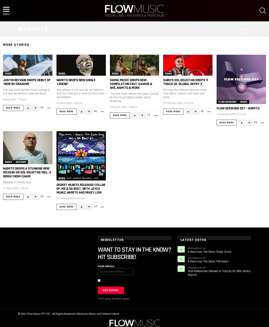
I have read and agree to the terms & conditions (130, 281)
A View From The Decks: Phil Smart (208, 261)
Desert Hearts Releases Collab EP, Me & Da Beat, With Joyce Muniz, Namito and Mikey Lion (80, 188)
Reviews (21, 162)
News (8, 73)
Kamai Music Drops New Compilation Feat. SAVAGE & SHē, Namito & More (131, 84)
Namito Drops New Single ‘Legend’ (76, 82)
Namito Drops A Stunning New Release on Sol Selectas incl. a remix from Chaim (27, 172)
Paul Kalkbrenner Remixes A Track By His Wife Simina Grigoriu (219, 273)
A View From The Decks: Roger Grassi (210, 252)
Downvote (35, 108)
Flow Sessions (227, 102)
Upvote (28, 108)
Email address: (106, 266)
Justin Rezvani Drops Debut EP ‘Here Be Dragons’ (27, 82)
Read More (13, 107)
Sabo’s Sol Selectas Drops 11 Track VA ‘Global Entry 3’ (185, 82)
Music (243, 102)
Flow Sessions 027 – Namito (238, 108)
